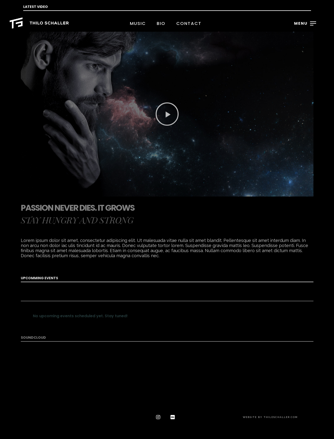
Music (138, 23)
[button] (167, 145)
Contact (188, 23)
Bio (161, 23)
